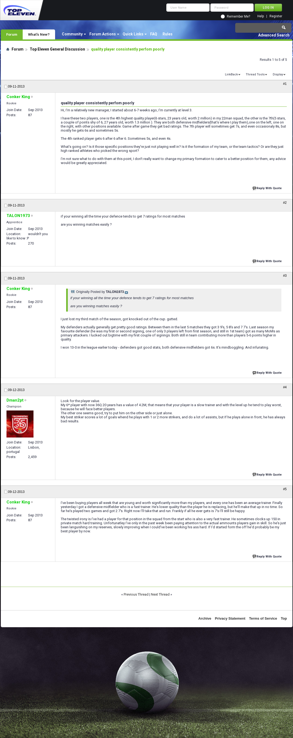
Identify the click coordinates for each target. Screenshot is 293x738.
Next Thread (160, 594)
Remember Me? (238, 16)
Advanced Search (273, 35)
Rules (168, 34)
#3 (285, 276)
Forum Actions (102, 34)
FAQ (153, 34)
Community (72, 34)
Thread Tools (255, 74)
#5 (285, 489)
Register (276, 16)
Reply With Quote (268, 187)
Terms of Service (263, 618)
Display (278, 74)
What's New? (39, 34)
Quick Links (133, 34)
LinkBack (231, 74)
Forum (11, 34)
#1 (285, 84)
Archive (204, 618)
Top (284, 618)
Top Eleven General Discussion (57, 49)
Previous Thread (136, 594)
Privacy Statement (230, 618)
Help (260, 16)
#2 (285, 203)
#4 (285, 387)
